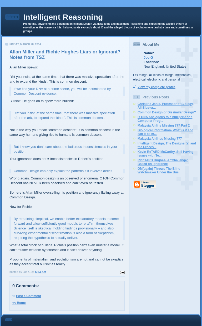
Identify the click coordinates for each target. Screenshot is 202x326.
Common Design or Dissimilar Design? (167, 112)
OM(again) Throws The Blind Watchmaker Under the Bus (159, 170)
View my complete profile (156, 87)
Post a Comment (28, 296)
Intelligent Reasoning (63, 17)
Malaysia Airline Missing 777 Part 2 (164, 125)
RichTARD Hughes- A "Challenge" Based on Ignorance (163, 162)
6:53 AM (40, 271)
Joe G (148, 57)
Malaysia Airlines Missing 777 (160, 139)
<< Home (19, 303)
